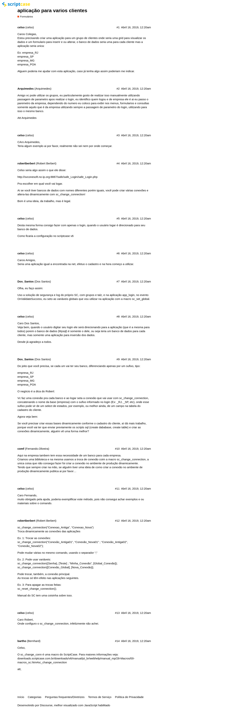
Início (20, 697)
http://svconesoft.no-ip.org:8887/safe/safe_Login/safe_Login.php (57, 176)
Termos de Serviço (99, 697)
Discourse (46, 705)
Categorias (34, 697)
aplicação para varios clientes (52, 10)
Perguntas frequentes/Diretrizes (65, 697)
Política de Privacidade (129, 697)
